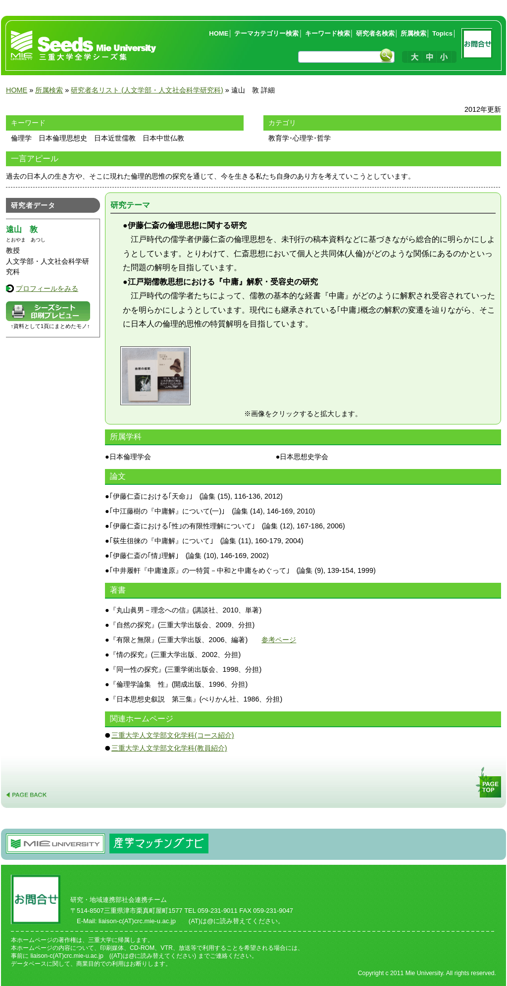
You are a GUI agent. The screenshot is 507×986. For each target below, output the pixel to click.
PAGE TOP (489, 782)
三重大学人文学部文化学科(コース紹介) (172, 735)
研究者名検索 (375, 33)
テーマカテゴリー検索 (266, 33)
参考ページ (278, 640)
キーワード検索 (327, 33)
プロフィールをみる (47, 288)
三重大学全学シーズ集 (84, 45)
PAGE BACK (27, 782)
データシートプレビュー (48, 311)
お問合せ (478, 45)
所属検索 (413, 33)
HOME (218, 33)
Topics (442, 33)
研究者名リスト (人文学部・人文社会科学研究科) (147, 90)
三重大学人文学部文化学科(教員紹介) (169, 748)
